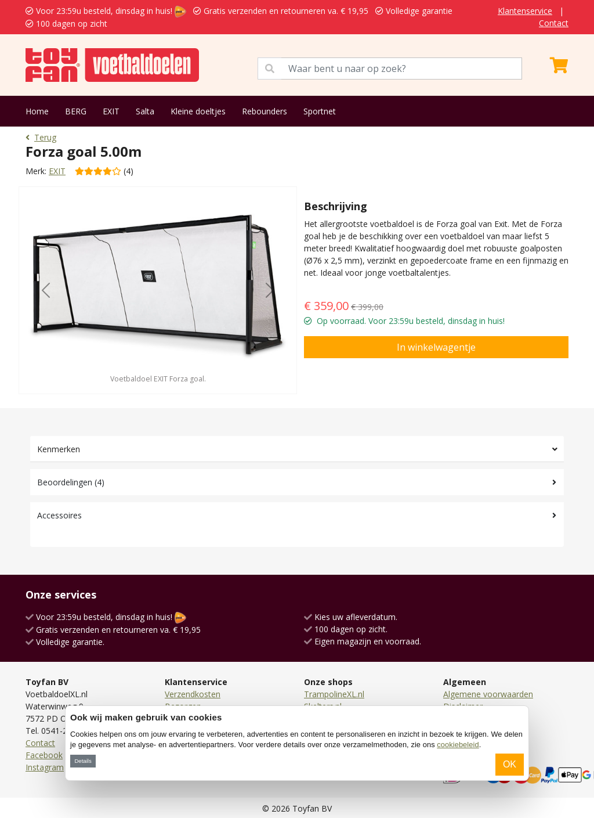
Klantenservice (525, 10)
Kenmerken (58, 449)
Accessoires (59, 515)
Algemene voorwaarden (488, 694)
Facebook (44, 755)
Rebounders (264, 111)
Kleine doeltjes (198, 111)
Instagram (45, 767)
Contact (553, 22)
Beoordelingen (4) (70, 482)
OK (509, 764)
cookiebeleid (458, 744)
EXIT (111, 111)
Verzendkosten (192, 694)
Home (37, 111)
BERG (75, 111)
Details (82, 761)
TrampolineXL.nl (334, 694)
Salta (145, 111)
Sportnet (319, 111)
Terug (41, 137)
